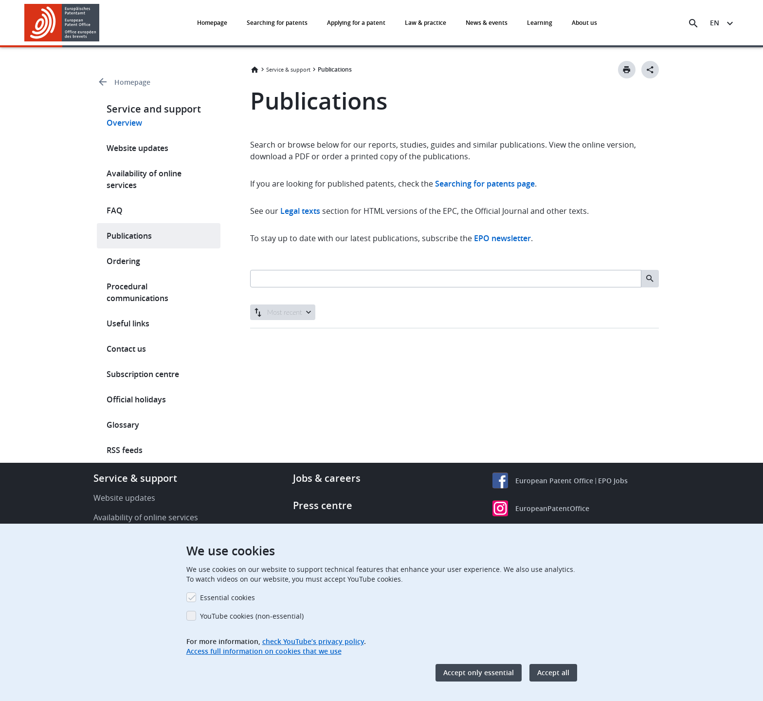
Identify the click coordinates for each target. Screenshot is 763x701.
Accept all (553, 672)
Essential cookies (227, 597)
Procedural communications (137, 292)
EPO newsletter (502, 238)
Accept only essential (478, 672)
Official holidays (136, 399)
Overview (124, 122)
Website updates (137, 148)
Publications (129, 235)
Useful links (128, 323)
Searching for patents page (485, 183)
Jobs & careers (327, 478)
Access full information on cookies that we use (264, 651)
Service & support (288, 69)
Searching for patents (277, 23)
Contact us (126, 348)
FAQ (115, 210)
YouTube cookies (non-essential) (252, 616)
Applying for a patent (356, 23)
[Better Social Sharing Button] (650, 69)
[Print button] (627, 69)
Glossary (123, 424)
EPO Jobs (613, 480)
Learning (539, 23)
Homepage (212, 23)
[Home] (62, 22)
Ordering (123, 261)
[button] (101, 23)
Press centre (322, 505)
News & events (487, 23)
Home (254, 70)
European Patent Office (554, 480)
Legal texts (300, 211)
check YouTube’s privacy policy (313, 641)
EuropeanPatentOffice (552, 508)
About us (584, 23)
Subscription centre (143, 374)
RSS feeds (125, 450)
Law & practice (425, 23)
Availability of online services (144, 179)
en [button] (714, 22)
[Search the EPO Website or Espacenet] (693, 23)
